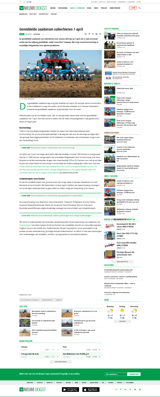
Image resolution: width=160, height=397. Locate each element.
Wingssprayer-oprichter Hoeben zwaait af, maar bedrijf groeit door (128, 167)
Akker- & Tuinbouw (77, 8)
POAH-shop (102, 2)
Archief (68, 383)
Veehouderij (62, 8)
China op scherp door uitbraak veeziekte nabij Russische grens (128, 34)
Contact (40, 383)
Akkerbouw (23, 14)
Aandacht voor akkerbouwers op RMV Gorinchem (128, 157)
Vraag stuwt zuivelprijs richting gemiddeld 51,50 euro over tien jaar (128, 201)
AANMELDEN (133, 374)
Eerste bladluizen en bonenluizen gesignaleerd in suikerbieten (57, 195)
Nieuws (53, 8)
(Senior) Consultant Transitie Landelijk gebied (120, 276)
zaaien (58, 300)
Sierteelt (54, 14)
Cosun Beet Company (29, 300)
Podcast (104, 8)
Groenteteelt (44, 14)
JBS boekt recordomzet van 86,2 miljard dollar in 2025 (128, 53)
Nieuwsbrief (131, 2)
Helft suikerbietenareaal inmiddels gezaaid (44, 331)
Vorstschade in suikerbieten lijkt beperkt (43, 322)
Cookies (110, 383)
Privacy (119, 383)
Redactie (50, 383)
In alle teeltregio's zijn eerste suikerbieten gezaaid (84, 331)
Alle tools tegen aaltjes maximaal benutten (125, 138)
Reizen (84, 383)
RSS (103, 383)
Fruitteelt (33, 14)
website (55, 172)
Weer (106, 299)
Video (96, 8)
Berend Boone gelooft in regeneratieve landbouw (125, 44)
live (133, 7)
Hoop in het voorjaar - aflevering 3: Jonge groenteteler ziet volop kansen (128, 100)
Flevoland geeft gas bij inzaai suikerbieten (84, 322)
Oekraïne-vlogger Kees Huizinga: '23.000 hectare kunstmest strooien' (125, 111)
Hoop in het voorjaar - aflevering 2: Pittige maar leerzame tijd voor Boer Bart (127, 122)
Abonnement (122, 2)
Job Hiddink (36, 34)
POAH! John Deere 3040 (125, 88)
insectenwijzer (25, 225)
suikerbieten (47, 300)
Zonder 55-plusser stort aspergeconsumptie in (125, 63)
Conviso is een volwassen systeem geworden (126, 148)
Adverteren (94, 383)
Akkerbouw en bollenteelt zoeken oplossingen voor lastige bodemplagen (61, 215)
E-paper (138, 2)
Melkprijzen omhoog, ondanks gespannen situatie (127, 210)
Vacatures (94, 2)
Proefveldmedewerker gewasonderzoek (118, 270)
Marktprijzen (115, 8)
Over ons (30, 383)
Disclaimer (129, 383)
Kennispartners (111, 2)
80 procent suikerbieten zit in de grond (85, 312)
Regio (89, 8)
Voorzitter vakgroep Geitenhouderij (116, 292)
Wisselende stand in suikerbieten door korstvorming (52, 147)
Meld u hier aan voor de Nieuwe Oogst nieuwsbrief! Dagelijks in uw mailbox (49, 373)
